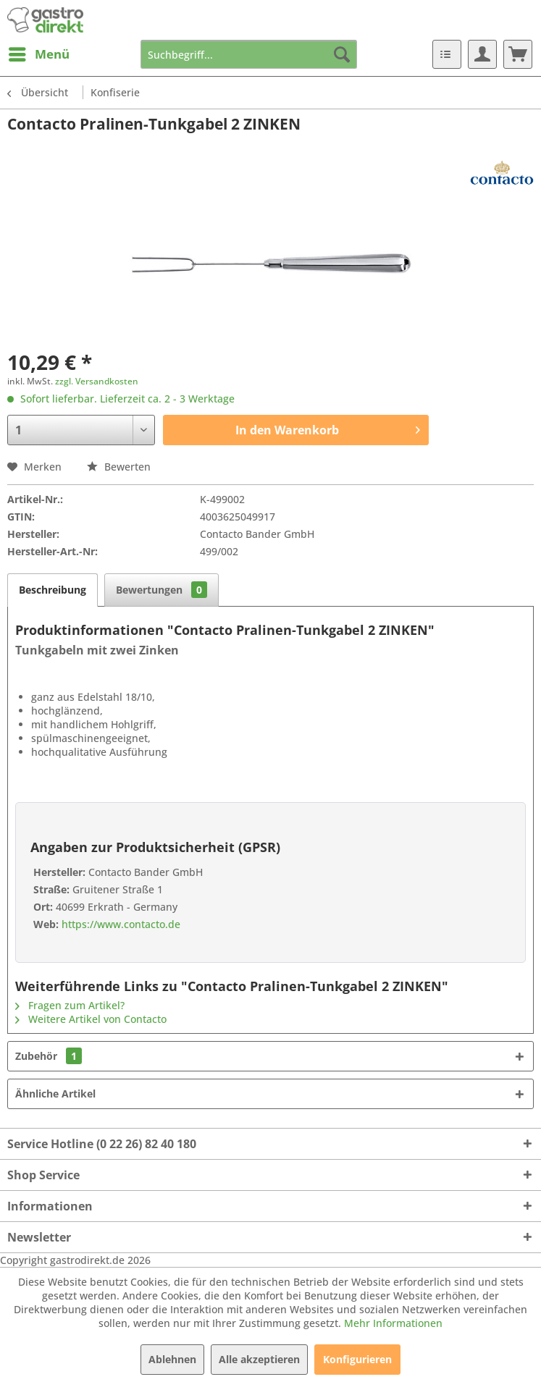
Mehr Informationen (393, 1323)
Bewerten (119, 466)
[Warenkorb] (517, 54)
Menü (39, 52)
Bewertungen (161, 589)
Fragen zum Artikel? (70, 1005)
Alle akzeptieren (259, 1359)
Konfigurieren (357, 1359)
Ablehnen (172, 1359)
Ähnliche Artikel (55, 1093)
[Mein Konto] (482, 54)
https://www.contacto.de (119, 924)
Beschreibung (52, 590)
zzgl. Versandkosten (96, 381)
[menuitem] (38, 54)
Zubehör (48, 1056)
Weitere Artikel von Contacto (91, 1019)
